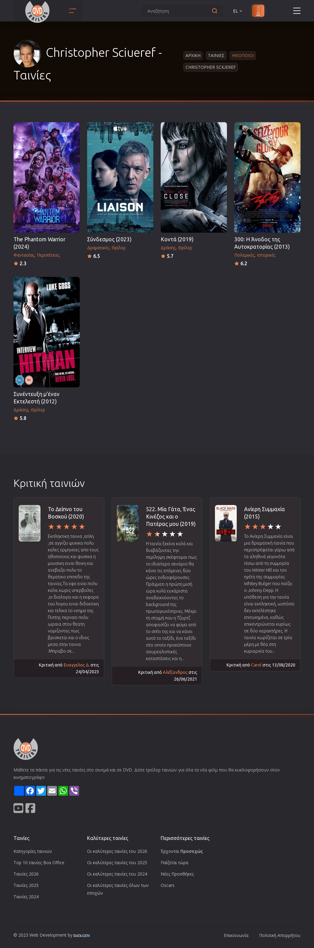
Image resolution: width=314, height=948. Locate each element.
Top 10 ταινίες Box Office (38, 862)
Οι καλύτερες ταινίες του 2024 (117, 874)
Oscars (167, 885)
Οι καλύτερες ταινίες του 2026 (117, 851)
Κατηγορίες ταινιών (32, 851)
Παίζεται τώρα (174, 862)
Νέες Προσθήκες (177, 874)
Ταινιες (216, 55)
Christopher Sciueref (211, 67)
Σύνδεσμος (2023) (109, 239)
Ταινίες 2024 (26, 896)
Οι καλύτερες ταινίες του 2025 (117, 862)
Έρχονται (182, 851)
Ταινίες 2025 (26, 885)
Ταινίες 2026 (26, 874)
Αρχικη (193, 55)
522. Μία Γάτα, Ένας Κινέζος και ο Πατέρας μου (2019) (171, 516)
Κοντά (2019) (177, 239)
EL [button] (238, 11)
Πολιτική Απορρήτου (280, 935)
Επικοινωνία (236, 935)
